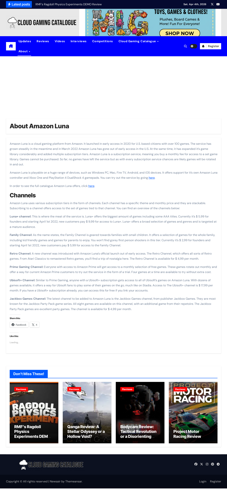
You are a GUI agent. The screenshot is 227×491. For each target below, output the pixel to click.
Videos (60, 41)
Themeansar (73, 484)
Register (215, 484)
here (152, 178)
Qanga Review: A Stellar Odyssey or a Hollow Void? (86, 434)
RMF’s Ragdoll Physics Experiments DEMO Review (32, 436)
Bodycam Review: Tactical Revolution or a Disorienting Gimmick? (138, 436)
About (23, 51)
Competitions (102, 41)
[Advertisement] (113, 83)
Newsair (55, 484)
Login (202, 484)
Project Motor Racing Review (187, 436)
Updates (24, 41)
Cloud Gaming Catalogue (138, 41)
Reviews (43, 41)
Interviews (79, 41)
